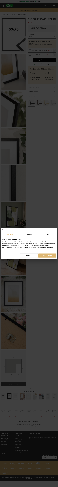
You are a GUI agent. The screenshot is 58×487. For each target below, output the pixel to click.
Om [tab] (48, 234)
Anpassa (29, 255)
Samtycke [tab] (10, 234)
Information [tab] (29, 234)
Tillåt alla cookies (47, 255)
